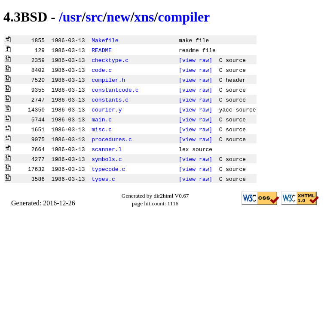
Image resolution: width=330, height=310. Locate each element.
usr (72, 17)
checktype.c (110, 60)
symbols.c (107, 159)
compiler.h (108, 80)
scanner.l (107, 149)
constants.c (110, 99)
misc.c (102, 129)
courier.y (107, 109)
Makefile (105, 40)
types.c (103, 179)
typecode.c (108, 169)
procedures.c (112, 139)
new (118, 17)
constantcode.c (115, 89)
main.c (102, 119)
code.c (102, 70)
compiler (184, 17)
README (102, 50)
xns (144, 17)
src (94, 17)
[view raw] (195, 60)
